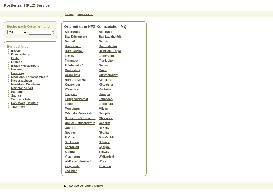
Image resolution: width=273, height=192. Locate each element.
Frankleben (107, 60)
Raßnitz (104, 127)
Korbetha (105, 89)
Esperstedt (106, 55)
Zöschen (105, 166)
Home (69, 14)
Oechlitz (104, 123)
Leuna (69, 103)
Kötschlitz (106, 84)
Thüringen (18, 106)
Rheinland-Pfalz (22, 88)
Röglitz (104, 132)
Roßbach (71, 137)
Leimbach (106, 99)
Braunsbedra (108, 46)
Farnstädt (71, 60)
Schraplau (72, 147)
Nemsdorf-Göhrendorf (80, 118)
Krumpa (104, 94)
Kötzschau (72, 89)
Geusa (103, 65)
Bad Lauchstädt (110, 36)
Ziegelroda (72, 166)
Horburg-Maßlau (76, 79)
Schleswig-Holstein (24, 103)
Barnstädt (71, 41)
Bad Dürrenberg (76, 36)
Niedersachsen (21, 80)
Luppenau (106, 103)
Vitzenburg (72, 156)
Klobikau (105, 79)
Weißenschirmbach (78, 161)
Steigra (70, 151)
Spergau (105, 147)
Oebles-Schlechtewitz (80, 123)
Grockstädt (72, 70)
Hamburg (17, 73)
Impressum (85, 14)
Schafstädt (106, 137)
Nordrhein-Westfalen (25, 84)
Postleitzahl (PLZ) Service (27, 5)
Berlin (15, 58)
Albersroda (72, 31)
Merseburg (72, 108)
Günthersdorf (108, 75)
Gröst (103, 70)
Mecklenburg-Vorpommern (29, 76)
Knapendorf (73, 84)
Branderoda (73, 46)
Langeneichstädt (76, 99)
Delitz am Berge (110, 51)
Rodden (70, 132)
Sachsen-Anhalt (22, 99)
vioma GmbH (94, 185)
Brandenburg (20, 54)
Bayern (16, 50)
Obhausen (106, 118)
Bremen (16, 61)
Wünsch (104, 161)
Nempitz (104, 113)
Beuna (103, 41)
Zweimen (71, 171)
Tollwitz (104, 151)
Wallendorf (106, 156)
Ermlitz (70, 55)
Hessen (16, 69)
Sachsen (17, 95)
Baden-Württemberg (25, 65)
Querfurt (71, 127)
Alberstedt (106, 31)
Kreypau (71, 94)
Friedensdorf (74, 65)
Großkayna (72, 75)
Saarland (17, 91)
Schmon (104, 142)
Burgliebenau (74, 51)
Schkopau (72, 142)
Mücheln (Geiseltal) (78, 113)
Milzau (103, 108)
